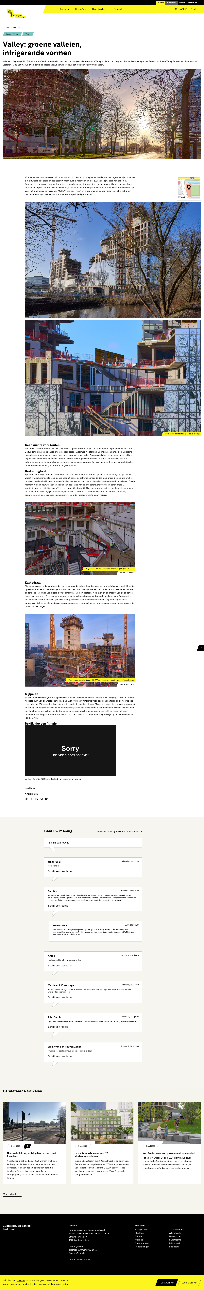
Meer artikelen (10, 1194)
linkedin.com (36, 799)
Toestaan (164, 1282)
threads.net (26, 799)
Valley (28, 34)
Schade (138, 1236)
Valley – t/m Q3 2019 (35, 779)
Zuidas (161, 2)
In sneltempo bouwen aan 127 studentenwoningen (91, 1154)
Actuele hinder (176, 1229)
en (196, 9)
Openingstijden (76, 1246)
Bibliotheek (174, 1243)
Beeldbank (174, 1246)
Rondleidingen (142, 1246)
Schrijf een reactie (59, 842)
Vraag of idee (141, 1229)
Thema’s (79, 9)
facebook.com (31, 799)
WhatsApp (41, 799)
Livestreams (175, 1239)
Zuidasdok (172, 2)
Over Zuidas (98, 9)
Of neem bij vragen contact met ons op (118, 831)
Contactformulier (77, 1253)
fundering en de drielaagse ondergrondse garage (52, 451)
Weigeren (187, 1282)
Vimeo (78, 779)
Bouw (63, 9)
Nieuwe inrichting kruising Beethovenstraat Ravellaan (31, 1154)
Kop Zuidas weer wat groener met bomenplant (169, 1153)
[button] (181, 9)
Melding (139, 1239)
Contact (117, 9)
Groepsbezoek (142, 1243)
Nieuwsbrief (175, 1236)
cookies (21, 1280)
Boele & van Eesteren (60, 779)
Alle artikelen (175, 1233)
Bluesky (46, 799)
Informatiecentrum (188, 2)
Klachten (139, 1233)
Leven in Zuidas (12, 34)
